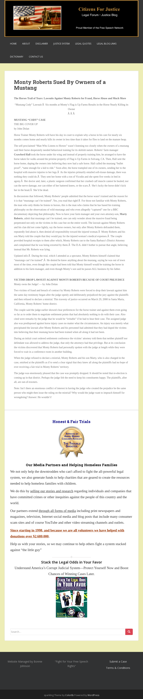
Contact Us (36, 56)
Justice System (61, 43)
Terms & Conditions (118, 668)
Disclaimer (42, 43)
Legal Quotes (83, 43)
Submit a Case (118, 661)
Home (13, 43)
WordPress (93, 695)
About (26, 43)
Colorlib (69, 695)
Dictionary (16, 56)
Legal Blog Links (106, 43)
